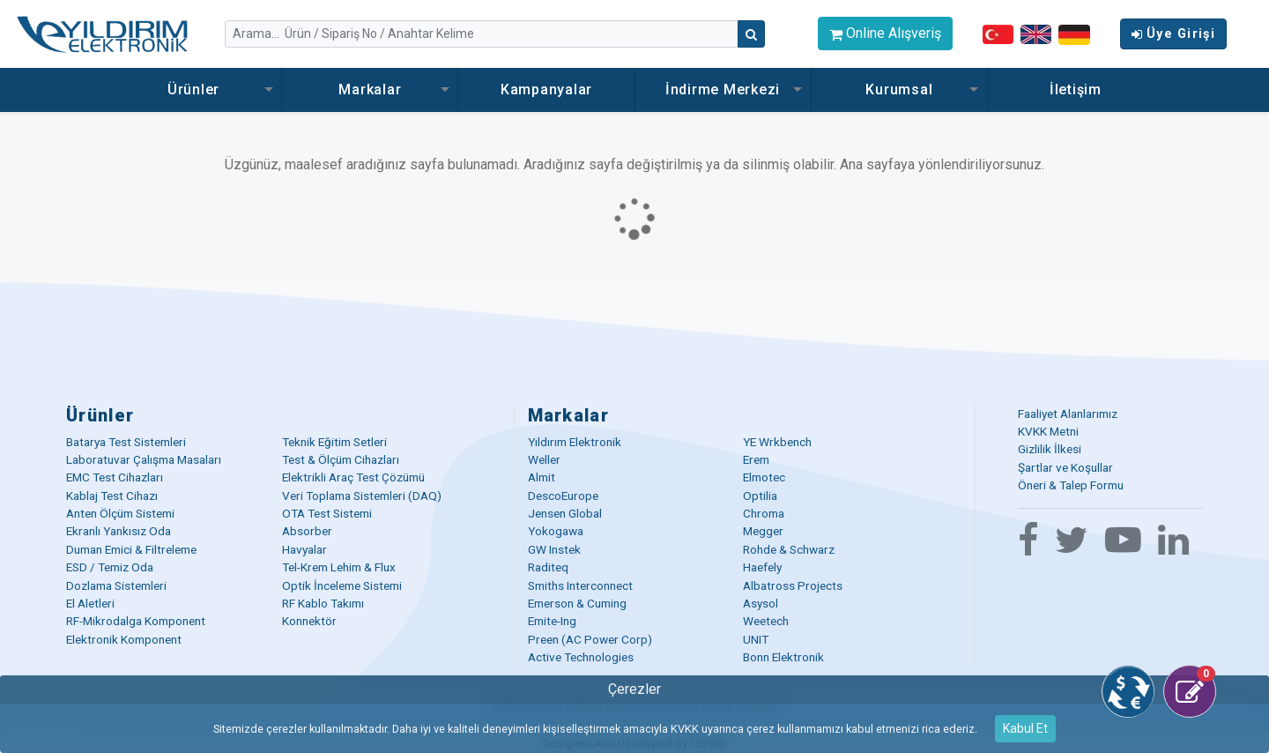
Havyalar (304, 549)
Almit (541, 477)
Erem (756, 459)
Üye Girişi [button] (1173, 33)
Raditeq (548, 567)
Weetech (766, 621)
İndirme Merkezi (722, 89)
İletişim (1076, 89)
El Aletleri (90, 603)
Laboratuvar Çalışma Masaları (143, 459)
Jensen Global (565, 513)
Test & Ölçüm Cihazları (340, 459)
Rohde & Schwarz (789, 549)
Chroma (763, 513)
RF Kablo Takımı (323, 603)
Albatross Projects (792, 585)
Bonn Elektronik (783, 657)
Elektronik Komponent (124, 639)
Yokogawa (555, 531)
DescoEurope (563, 495)
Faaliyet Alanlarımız (1067, 413)
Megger (763, 531)
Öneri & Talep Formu (1071, 485)
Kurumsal (898, 89)
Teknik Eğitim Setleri (334, 442)
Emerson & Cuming (577, 603)
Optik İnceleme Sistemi (342, 585)
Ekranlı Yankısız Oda (118, 531)
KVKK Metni (1048, 431)
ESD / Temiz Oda (109, 567)
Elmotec (764, 477)
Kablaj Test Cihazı (112, 495)
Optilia (760, 495)
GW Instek (554, 549)
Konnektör (309, 621)
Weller (544, 459)
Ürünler (193, 89)
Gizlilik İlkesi (1049, 449)
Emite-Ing (552, 621)
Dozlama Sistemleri (116, 585)
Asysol (760, 603)
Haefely (762, 567)
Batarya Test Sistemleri (126, 442)
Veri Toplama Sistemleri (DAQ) (362, 495)
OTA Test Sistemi (327, 513)
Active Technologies (581, 657)
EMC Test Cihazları (114, 477)
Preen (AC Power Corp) (590, 639)
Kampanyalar (546, 89)
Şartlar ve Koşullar (1065, 467)
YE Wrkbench (777, 442)
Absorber (307, 531)
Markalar (369, 89)
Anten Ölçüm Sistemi (120, 513)
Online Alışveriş (885, 33)
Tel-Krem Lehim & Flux (339, 567)
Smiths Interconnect (580, 585)
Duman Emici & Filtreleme (131, 549)
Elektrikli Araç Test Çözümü (353, 477)
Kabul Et (1025, 728)
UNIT (755, 639)
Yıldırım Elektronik (574, 442)
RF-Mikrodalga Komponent (135, 621)
